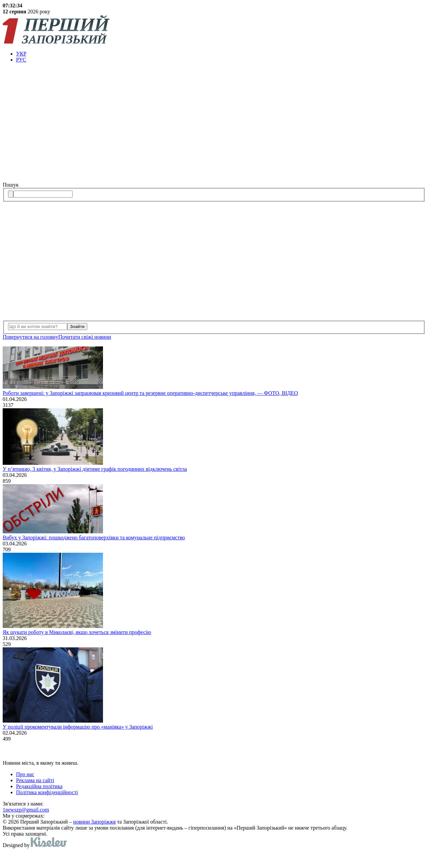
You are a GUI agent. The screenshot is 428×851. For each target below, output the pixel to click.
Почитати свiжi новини (84, 337)
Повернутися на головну (30, 337)
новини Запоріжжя (94, 822)
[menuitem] (220, 54)
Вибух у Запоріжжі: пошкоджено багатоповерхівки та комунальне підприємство (94, 537)
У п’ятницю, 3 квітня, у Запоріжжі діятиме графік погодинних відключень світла (95, 469)
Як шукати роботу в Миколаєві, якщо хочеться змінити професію (77, 632)
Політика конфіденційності (47, 792)
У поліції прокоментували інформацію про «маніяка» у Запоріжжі (78, 727)
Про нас (25, 774)
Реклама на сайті (35, 780)
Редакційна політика (39, 786)
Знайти (77, 326)
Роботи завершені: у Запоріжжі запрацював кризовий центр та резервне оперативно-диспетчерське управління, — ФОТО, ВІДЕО (150, 393)
